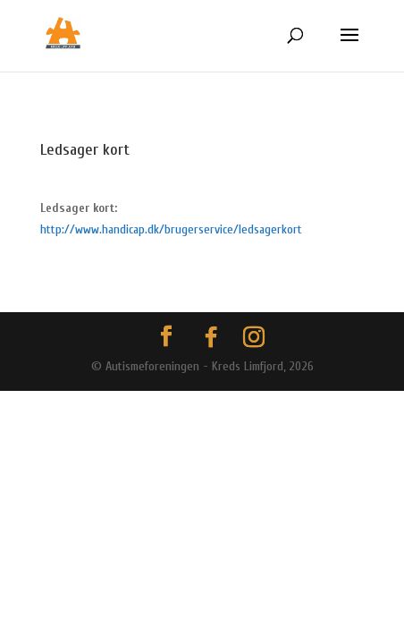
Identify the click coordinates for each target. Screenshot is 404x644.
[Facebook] (211, 337)
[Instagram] (254, 337)
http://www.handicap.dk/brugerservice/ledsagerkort (171, 229)
